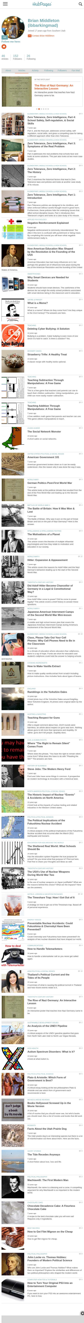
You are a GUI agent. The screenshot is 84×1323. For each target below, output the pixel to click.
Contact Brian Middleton (41, 36)
